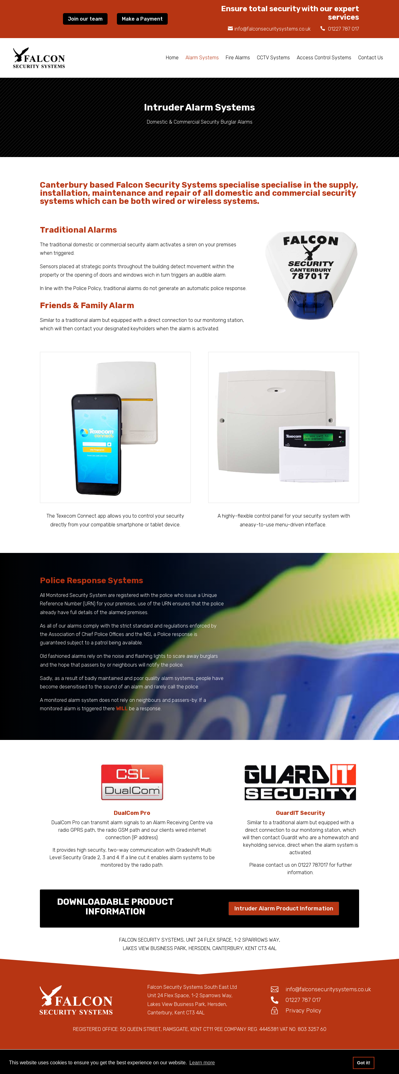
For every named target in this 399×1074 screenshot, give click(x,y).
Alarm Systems (202, 58)
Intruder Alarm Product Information (283, 908)
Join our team (85, 19)
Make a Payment (142, 19)
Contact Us (370, 58)
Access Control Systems (324, 58)
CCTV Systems (273, 58)
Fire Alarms (238, 58)
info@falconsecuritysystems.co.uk (272, 29)
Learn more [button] (202, 1062)
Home (172, 58)
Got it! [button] (363, 1062)
